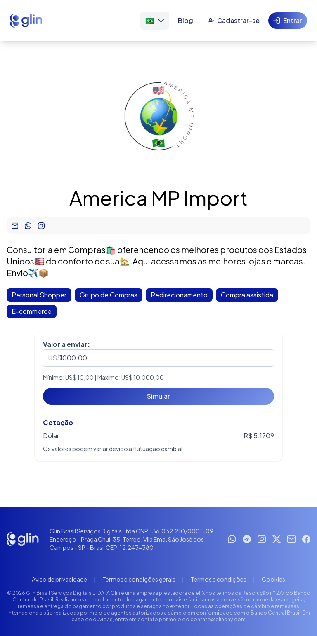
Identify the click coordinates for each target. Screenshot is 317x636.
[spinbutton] (158, 358)
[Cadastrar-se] (233, 20)
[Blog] (186, 20)
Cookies (273, 579)
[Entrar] (287, 20)
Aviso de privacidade (59, 579)
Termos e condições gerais (138, 579)
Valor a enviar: (66, 344)
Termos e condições (218, 579)
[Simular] (158, 396)
